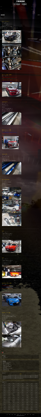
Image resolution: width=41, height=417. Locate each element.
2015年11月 (27, 409)
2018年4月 (5, 404)
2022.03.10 (4, 180)
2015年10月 (32, 409)
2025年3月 (27, 385)
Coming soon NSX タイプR (5, 369)
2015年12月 (23, 409)
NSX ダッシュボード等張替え (6, 363)
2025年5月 (18, 385)
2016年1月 (18, 409)
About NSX (15, 414)
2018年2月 (14, 404)
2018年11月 (9, 402)
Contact (30, 414)
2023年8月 (5, 390)
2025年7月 (9, 385)
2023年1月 (36, 390)
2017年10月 (32, 404)
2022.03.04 (4, 313)
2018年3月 (9, 404)
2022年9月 (18, 392)
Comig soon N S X (5, 101)
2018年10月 (14, 402)
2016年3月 (9, 409)
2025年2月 (32, 385)
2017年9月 (36, 404)
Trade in (20, 414)
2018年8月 (23, 402)
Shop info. (27, 414)
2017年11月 (27, 404)
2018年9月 (18, 402)
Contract (12, 414)
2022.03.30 (4, 22)
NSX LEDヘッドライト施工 (6, 312)
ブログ (11, 22)
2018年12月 (5, 402)
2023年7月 (9, 390)
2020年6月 (32, 397)
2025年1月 (36, 385)
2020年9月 (18, 397)
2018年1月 (18, 404)
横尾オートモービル (20, 1)
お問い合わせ (14, 4)
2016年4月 (5, 409)
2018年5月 (36, 402)
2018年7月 (27, 402)
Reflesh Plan (18, 414)
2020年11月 (9, 397)
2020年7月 (27, 397)
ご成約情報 (4, 356)
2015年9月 (36, 409)
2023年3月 (27, 390)
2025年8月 (5, 385)
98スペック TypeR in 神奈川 (7, 74)
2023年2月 (32, 390)
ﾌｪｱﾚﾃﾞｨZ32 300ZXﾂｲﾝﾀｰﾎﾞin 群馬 (6, 366)
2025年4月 (23, 385)
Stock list (9, 414)
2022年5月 (36, 392)
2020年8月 (23, 397)
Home (7, 414)
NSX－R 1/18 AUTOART (5, 179)
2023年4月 (23, 390)
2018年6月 (32, 402)
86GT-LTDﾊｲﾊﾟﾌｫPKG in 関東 (6, 283)
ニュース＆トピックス (8, 22)
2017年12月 (23, 404)
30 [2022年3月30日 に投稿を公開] (15, 378)
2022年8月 (23, 392)
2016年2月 (14, 409)
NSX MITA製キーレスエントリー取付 (6, 362)
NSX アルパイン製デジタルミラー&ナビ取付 (7, 368)
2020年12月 (5, 397)
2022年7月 (27, 392)
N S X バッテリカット (5, 21)
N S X (3, 257)
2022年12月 (5, 392)
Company (25, 414)
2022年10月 (14, 392)
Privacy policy (33, 414)
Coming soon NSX (5, 367)
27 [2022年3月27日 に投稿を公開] (35, 377)
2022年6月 (32, 392)
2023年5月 (18, 390)
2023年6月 (14, 390)
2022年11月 (9, 392)
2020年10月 (14, 397)
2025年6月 (14, 385)
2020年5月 (36, 397)
